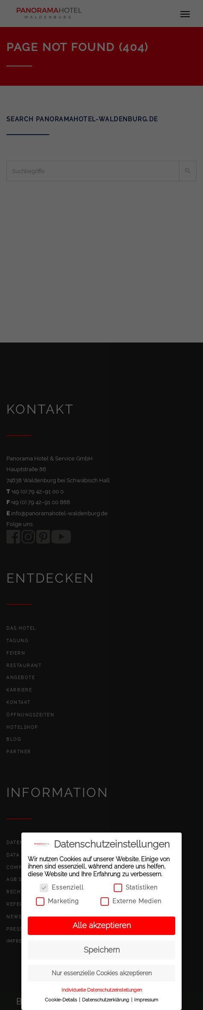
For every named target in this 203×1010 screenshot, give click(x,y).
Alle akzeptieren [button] (102, 925)
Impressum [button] (146, 999)
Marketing (57, 901)
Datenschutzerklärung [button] (106, 999)
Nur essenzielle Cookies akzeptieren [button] (102, 973)
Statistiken (136, 888)
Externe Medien (131, 901)
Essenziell (62, 888)
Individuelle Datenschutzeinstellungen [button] (102, 989)
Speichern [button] (102, 950)
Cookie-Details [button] (61, 999)
